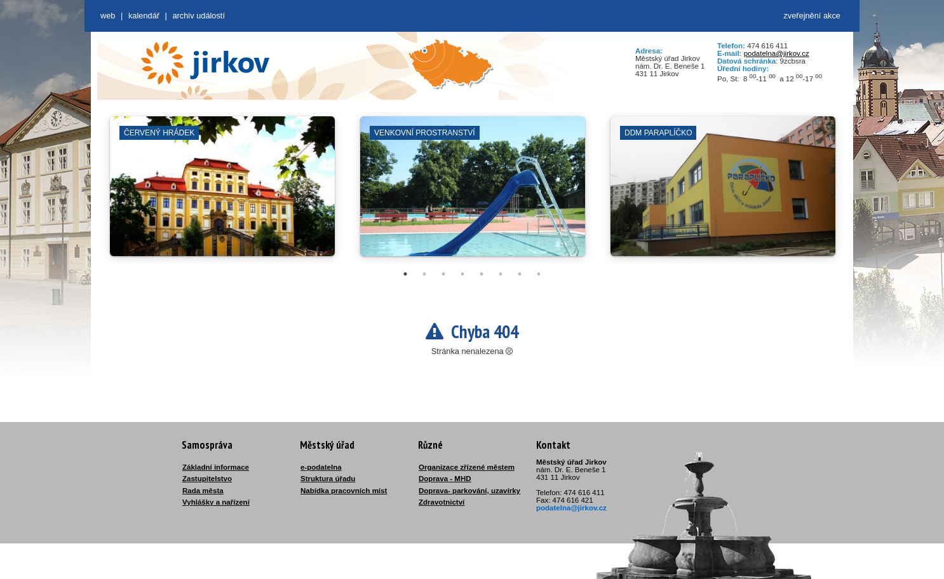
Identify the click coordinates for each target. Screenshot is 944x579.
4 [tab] (462, 274)
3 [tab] (443, 274)
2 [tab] (424, 274)
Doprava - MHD (445, 478)
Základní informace (215, 467)
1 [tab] (405, 274)
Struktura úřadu (327, 478)
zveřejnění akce (811, 15)
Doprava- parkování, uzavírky (469, 490)
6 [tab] (500, 274)
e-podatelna (321, 467)
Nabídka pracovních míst (343, 490)
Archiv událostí (198, 15)
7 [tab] (519, 274)
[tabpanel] (222, 193)
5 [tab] (481, 274)
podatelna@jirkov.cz (776, 53)
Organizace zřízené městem (467, 467)
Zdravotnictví (441, 502)
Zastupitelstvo (207, 478)
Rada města (203, 490)
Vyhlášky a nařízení (216, 502)
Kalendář (143, 15)
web (107, 15)
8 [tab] (538, 274)
